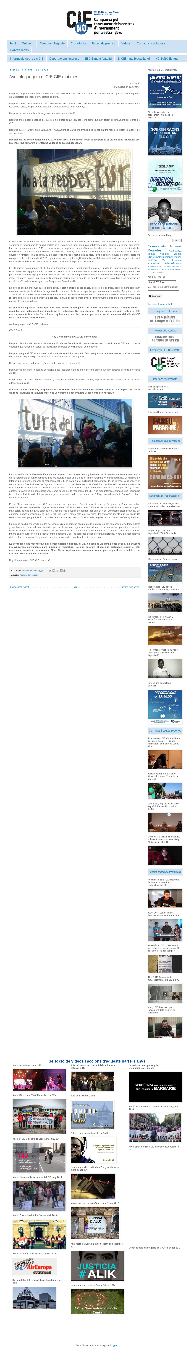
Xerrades (155, 250)
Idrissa (178, 257)
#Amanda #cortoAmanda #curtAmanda (165, 269)
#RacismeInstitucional (160, 257)
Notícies (164, 253)
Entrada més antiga (130, 587)
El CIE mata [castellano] (134, 58)
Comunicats (32, 575)
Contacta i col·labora (151, 43)
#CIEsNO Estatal (167, 58)
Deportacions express (64, 58)
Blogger (113, 1345)
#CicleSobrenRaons (173, 266)
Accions (23, 575)
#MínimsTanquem (173, 263)
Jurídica (152, 260)
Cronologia (78, 43)
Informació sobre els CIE (26, 58)
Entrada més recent (19, 587)
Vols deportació (172, 260)
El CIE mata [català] (98, 58)
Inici (13, 43)
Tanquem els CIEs (29, 570)
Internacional (154, 263)
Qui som (27, 43)
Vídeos (126, 43)
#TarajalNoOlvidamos (156, 272)
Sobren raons (19, 50)
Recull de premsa (104, 43)
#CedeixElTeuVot (155, 266)
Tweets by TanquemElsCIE (160, 304)
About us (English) (52, 43)
